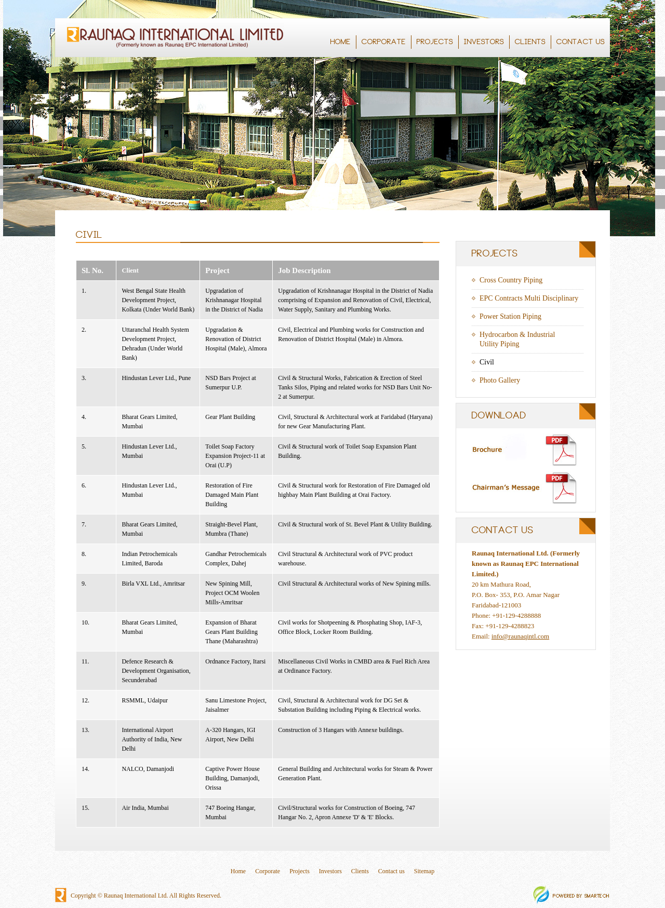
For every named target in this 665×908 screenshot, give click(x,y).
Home (238, 871)
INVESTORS (485, 42)
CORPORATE (384, 42)
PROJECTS (436, 42)
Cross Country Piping (511, 280)
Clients (360, 871)
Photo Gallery (500, 380)
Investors (330, 871)
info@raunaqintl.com (520, 636)
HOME (340, 42)
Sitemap (424, 871)
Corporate (267, 871)
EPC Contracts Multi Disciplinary (529, 298)
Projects (299, 871)
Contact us (391, 871)
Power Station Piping (510, 316)
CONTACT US (581, 42)
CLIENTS (530, 42)
